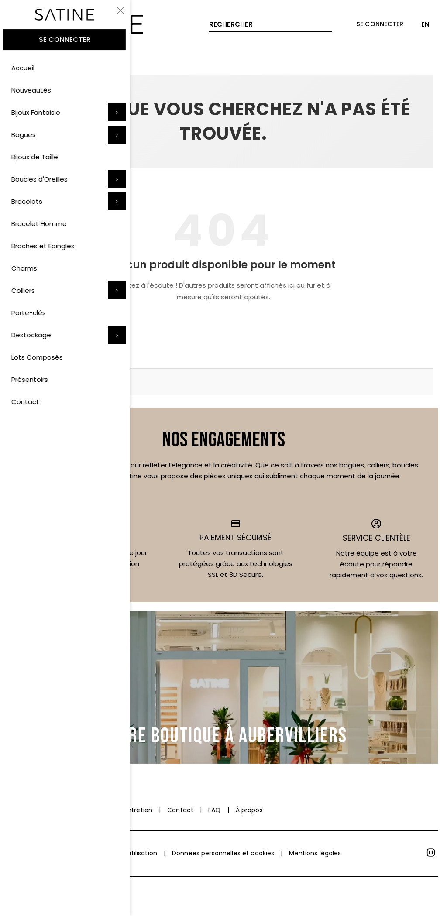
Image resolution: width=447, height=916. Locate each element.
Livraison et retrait (82, 810)
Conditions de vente (40, 853)
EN (425, 24)
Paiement (24, 810)
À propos (249, 810)
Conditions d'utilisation (122, 853)
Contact (180, 810)
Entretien (138, 810)
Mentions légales (315, 853)
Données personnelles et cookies (223, 853)
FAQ (214, 810)
